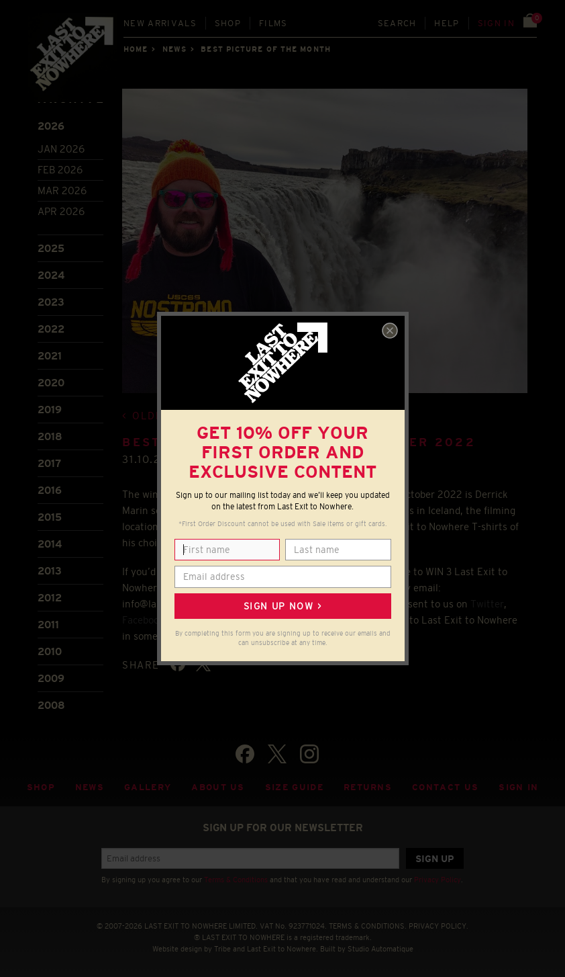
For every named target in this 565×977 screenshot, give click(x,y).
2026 (51, 126)
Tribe (222, 949)
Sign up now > (282, 606)
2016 (50, 490)
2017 (49, 463)
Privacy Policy (437, 880)
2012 (50, 597)
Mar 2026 (62, 190)
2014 (50, 544)
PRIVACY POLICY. (438, 926)
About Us (218, 787)
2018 (50, 436)
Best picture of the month (266, 49)
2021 (50, 356)
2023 (51, 302)
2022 (51, 329)
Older (151, 415)
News (174, 49)
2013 (50, 571)
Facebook (143, 620)
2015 (50, 517)
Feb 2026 (60, 169)
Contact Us (445, 787)
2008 (51, 705)
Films (273, 23)
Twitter (487, 603)
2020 (51, 382)
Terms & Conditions (236, 880)
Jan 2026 (61, 149)
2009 (51, 678)
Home (135, 49)
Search (397, 23)
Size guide (294, 787)
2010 (50, 651)
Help (446, 23)
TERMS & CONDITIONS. (368, 926)
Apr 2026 (61, 211)
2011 (48, 624)
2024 (51, 275)
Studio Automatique (380, 949)
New (160, 23)
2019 (50, 409)
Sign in (496, 23)
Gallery (147, 787)
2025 (51, 248)
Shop (228, 23)
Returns (368, 787)
